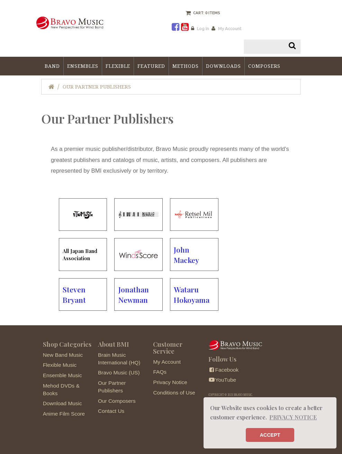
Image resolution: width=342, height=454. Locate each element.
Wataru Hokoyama (191, 294)
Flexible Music (60, 365)
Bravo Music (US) (119, 372)
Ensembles (82, 66)
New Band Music (63, 355)
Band (52, 66)
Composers (264, 66)
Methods (185, 66)
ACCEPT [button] (270, 435)
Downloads (223, 66)
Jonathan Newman (133, 294)
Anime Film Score (64, 414)
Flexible (118, 66)
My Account (230, 28)
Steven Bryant (74, 294)
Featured (151, 66)
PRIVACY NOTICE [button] (293, 417)
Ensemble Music (62, 375)
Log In (203, 28)
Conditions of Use (174, 393)
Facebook (223, 370)
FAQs (159, 372)
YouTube (222, 380)
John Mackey (186, 255)
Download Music (62, 403)
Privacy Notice (170, 382)
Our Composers (117, 401)
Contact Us (111, 411)
